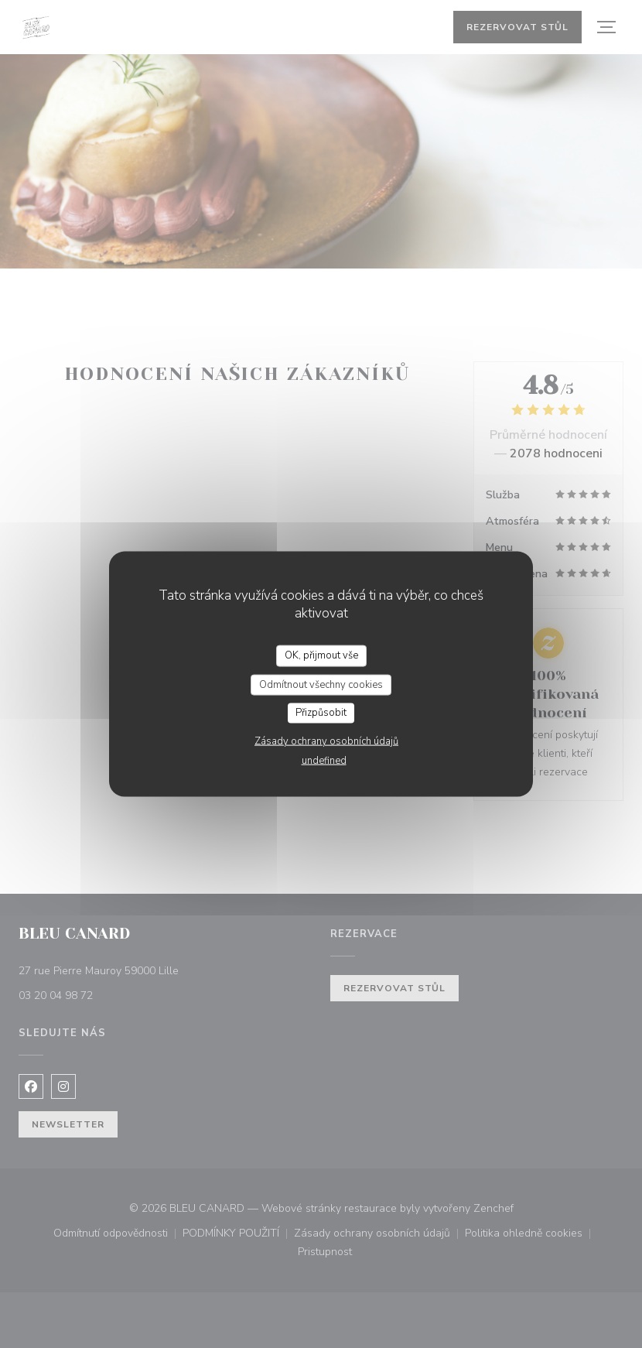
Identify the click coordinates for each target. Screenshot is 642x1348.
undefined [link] (324, 760)
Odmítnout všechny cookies (321, 684)
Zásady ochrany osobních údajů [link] (326, 741)
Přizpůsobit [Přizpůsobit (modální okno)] (321, 713)
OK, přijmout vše (321, 655)
